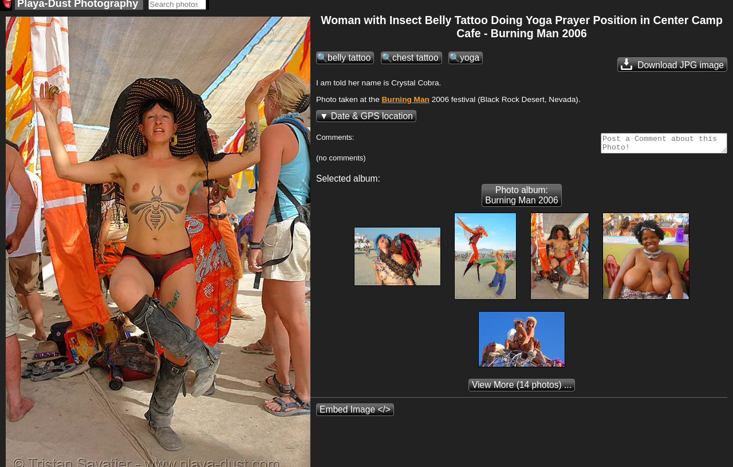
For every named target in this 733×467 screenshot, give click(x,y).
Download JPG (672, 67)
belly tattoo (349, 61)
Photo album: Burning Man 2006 (521, 202)
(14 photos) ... (522, 392)
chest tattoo (415, 61)
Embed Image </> (355, 416)
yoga (469, 61)
